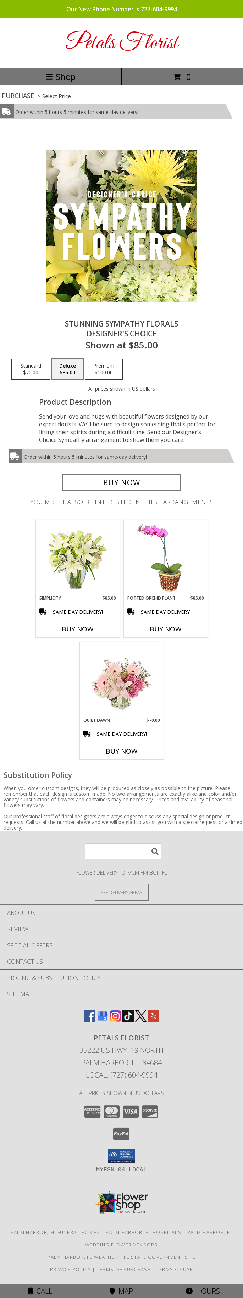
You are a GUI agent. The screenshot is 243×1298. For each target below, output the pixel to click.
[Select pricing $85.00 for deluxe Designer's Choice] (67, 369)
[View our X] (141, 1019)
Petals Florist (121, 43)
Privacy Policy (70, 1269)
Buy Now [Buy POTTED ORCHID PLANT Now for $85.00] (166, 629)
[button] (121, 1156)
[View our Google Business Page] (102, 1019)
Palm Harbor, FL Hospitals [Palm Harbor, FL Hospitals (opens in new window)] (143, 1232)
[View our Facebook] (89, 1019)
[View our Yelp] (153, 1019)
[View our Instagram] (115, 1019)
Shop (61, 76)
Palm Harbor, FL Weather (82, 1257)
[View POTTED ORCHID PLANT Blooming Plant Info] (165, 558)
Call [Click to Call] (40, 1291)
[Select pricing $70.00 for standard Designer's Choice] (31, 369)
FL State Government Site (159, 1257)
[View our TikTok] (128, 1019)
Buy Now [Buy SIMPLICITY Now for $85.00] (78, 629)
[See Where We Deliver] (122, 892)
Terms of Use (174, 1269)
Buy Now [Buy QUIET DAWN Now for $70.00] (122, 751)
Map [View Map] (121, 1291)
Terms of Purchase (123, 1269)
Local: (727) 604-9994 (122, 1075)
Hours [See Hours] (203, 1291)
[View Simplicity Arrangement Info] (77, 558)
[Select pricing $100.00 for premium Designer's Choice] (103, 369)
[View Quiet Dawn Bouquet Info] (121, 680)
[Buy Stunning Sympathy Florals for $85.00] (121, 482)
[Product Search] (123, 851)
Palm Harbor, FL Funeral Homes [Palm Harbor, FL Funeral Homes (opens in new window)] (55, 1232)
